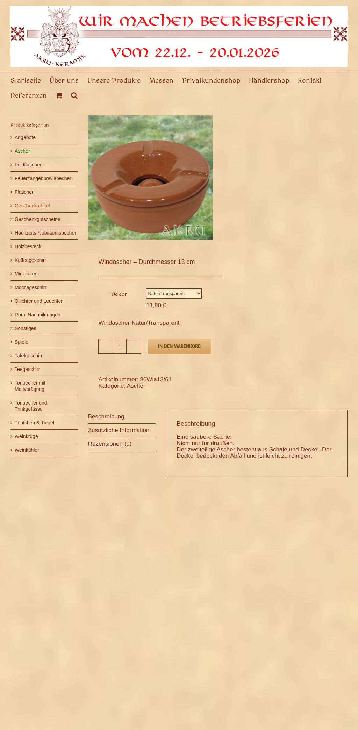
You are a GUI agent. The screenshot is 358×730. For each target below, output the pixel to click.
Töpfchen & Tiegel (34, 422)
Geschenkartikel (32, 205)
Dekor (119, 294)
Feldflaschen (28, 164)
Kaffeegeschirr (30, 260)
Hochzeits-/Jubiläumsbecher (45, 233)
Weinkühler (27, 450)
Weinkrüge (26, 436)
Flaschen (25, 192)
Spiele (21, 342)
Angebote (25, 137)
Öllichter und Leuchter (39, 301)
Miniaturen (26, 274)
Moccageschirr (30, 287)
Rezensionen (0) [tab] (110, 444)
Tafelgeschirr (28, 355)
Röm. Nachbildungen (37, 314)
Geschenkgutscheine (37, 219)
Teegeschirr (27, 369)
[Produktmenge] (120, 346)
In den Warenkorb (179, 346)
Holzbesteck (28, 246)
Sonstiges (25, 328)
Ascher (136, 385)
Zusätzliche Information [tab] (119, 430)
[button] (74, 94)
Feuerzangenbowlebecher (43, 178)
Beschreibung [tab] (106, 416)
